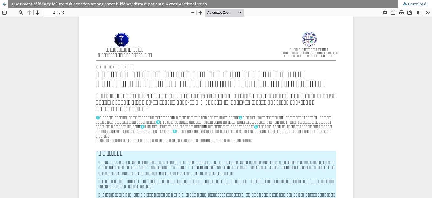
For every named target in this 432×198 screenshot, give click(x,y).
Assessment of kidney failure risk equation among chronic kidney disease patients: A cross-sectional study (109, 4)
